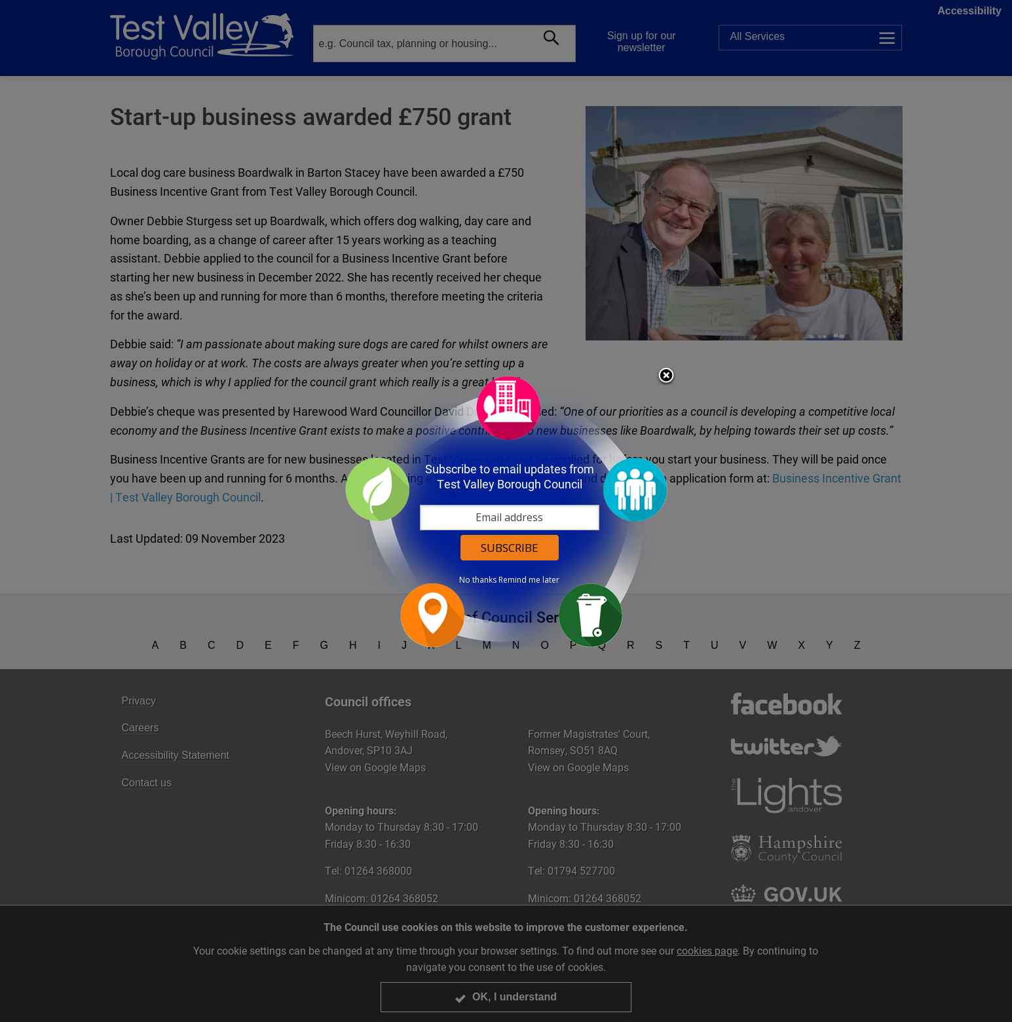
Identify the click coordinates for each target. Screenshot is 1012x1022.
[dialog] (506, 511)
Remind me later (528, 580)
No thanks (478, 580)
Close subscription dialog (666, 376)
